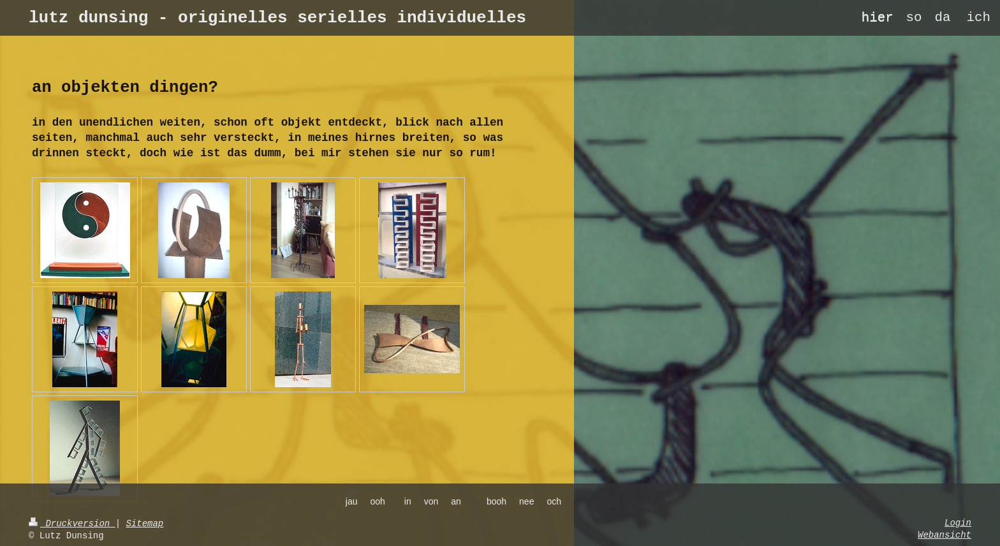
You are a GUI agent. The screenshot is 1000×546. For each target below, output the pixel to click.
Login (958, 523)
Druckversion (72, 524)
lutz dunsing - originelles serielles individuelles (277, 17)
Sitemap (144, 524)
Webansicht (944, 535)
